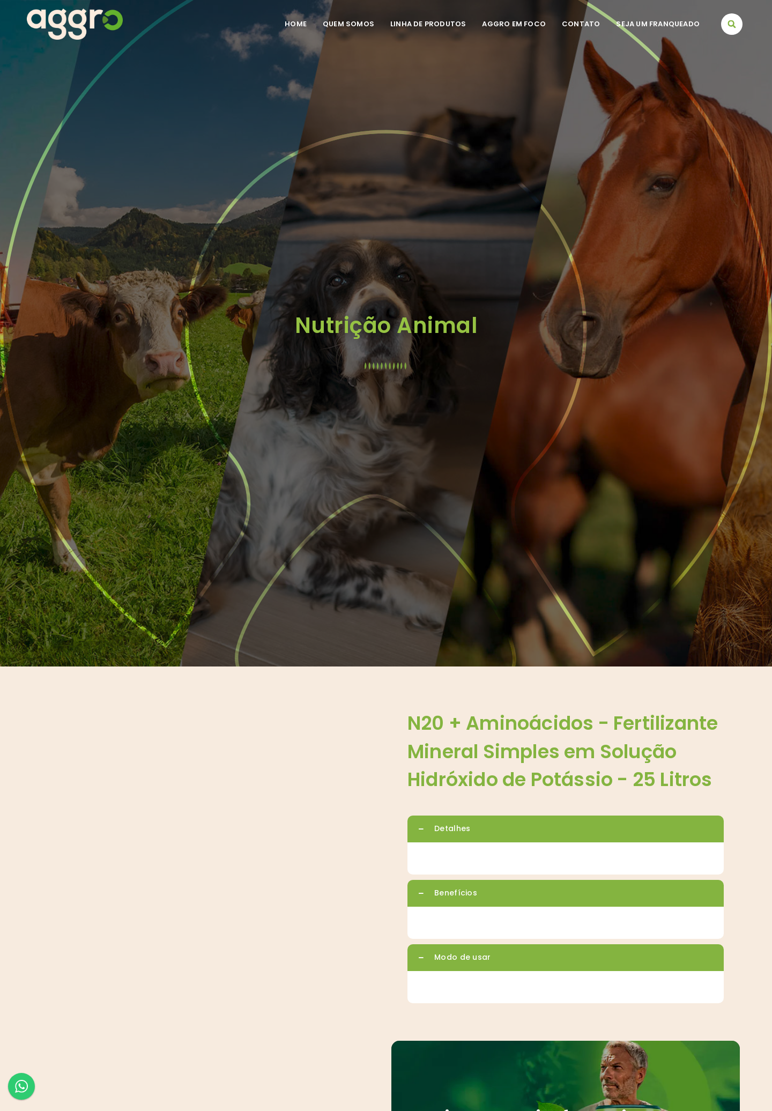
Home (296, 24)
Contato (581, 24)
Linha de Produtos (428, 24)
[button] (732, 24)
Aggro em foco (514, 24)
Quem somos (348, 24)
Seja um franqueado (658, 24)
